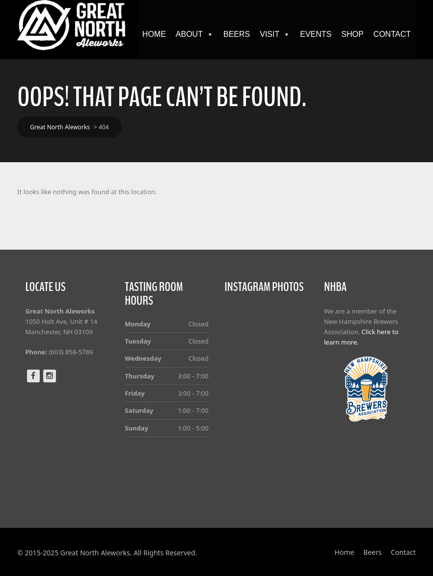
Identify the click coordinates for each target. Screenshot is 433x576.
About (195, 34)
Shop (352, 34)
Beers (236, 34)
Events (315, 34)
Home (154, 34)
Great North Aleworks (60, 127)
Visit (275, 34)
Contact (392, 34)
